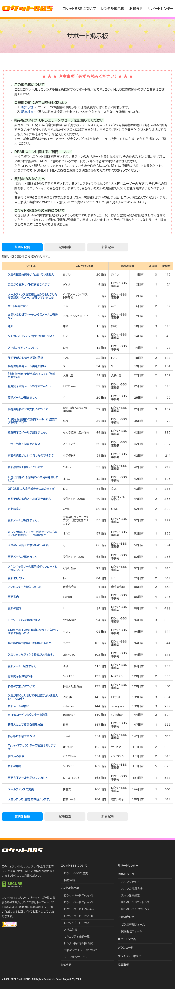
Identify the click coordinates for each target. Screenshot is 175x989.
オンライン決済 (127, 939)
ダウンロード (125, 947)
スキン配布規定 (130, 895)
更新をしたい (16, 578)
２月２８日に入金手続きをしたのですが (31, 488)
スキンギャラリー (131, 881)
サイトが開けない (18, 306)
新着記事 (108, 247)
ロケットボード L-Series (79, 909)
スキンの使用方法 (132, 888)
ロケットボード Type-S (78, 902)
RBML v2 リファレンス (135, 909)
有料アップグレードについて (81, 950)
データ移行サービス (76, 957)
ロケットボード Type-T (78, 922)
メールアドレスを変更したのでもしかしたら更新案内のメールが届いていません (32, 296)
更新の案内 (15, 508)
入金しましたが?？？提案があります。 (31, 654)
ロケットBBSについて (79, 8)
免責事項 (123, 964)
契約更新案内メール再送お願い (27, 366)
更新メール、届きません (22, 666)
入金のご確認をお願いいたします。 (29, 545)
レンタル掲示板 (112, 8)
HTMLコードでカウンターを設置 (28, 714)
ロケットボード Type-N (78, 895)
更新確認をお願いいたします (25, 467)
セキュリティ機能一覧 (77, 936)
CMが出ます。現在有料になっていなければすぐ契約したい (33, 631)
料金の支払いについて (21, 686)
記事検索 (27, 111)
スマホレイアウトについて (23, 347)
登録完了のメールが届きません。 (27, 432)
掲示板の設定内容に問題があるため (30, 643)
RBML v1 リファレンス (135, 902)
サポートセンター (160, 8)
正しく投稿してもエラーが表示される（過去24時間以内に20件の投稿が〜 (32, 533)
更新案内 (13, 596)
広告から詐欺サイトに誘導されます (29, 284)
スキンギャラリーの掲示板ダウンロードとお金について (32, 568)
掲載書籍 (69, 880)
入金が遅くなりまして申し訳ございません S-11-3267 (34, 697)
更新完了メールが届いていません (28, 777)
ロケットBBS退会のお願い (24, 620)
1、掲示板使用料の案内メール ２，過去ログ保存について (32, 421)
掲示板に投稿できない (21, 736)
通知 (10, 326)
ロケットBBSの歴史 (76, 873)
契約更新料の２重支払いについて (28, 409)
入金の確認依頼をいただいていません (31, 274)
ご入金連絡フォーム (133, 924)
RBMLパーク (126, 874)
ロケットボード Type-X (78, 916)
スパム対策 (70, 929)
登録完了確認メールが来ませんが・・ (29, 386)
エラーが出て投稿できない (24, 444)
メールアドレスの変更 (21, 789)
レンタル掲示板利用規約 (78, 943)
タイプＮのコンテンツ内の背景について (31, 336)
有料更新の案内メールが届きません (29, 498)
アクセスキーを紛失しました (25, 586)
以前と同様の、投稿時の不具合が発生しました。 (33, 479)
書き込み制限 (16, 756)
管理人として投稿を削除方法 (25, 724)
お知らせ (136, 8)
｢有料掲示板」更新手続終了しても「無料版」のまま (31, 375)
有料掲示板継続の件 (20, 676)
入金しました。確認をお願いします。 (29, 799)
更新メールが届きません (22, 397)
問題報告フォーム (131, 931)
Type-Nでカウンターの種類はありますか (32, 747)
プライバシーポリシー (130, 956)
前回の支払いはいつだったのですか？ (31, 455)
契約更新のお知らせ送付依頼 (25, 357)
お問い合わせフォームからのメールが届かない (33, 316)
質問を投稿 (22, 247)
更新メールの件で (18, 706)
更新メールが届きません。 (23, 520)
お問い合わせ (126, 917)
